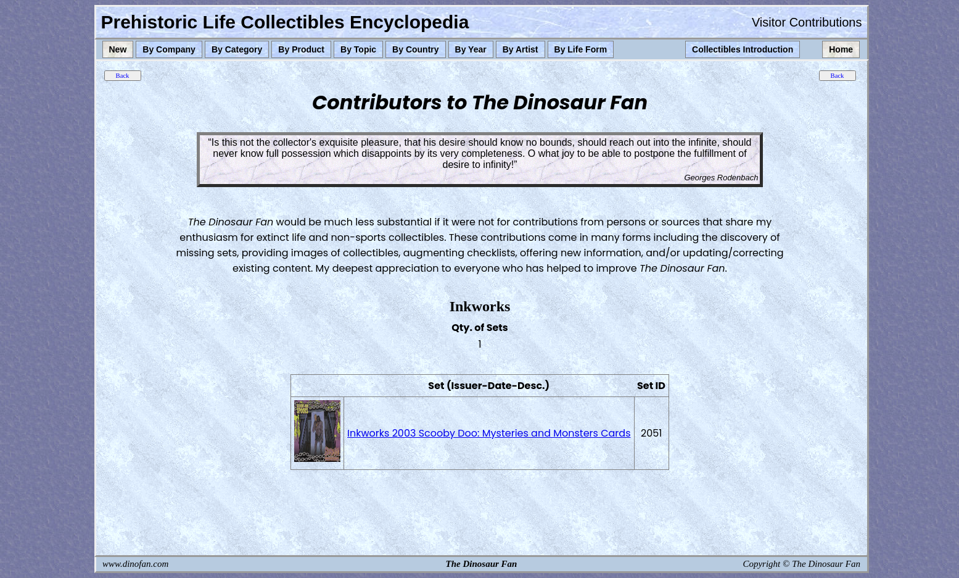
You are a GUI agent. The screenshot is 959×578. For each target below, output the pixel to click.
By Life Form (580, 49)
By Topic (358, 49)
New (118, 49)
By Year (471, 49)
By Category (237, 49)
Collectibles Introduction (742, 49)
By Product (301, 49)
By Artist (520, 49)
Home (841, 49)
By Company (169, 49)
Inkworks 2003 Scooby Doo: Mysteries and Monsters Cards (488, 433)
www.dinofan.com (135, 564)
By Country (415, 49)
